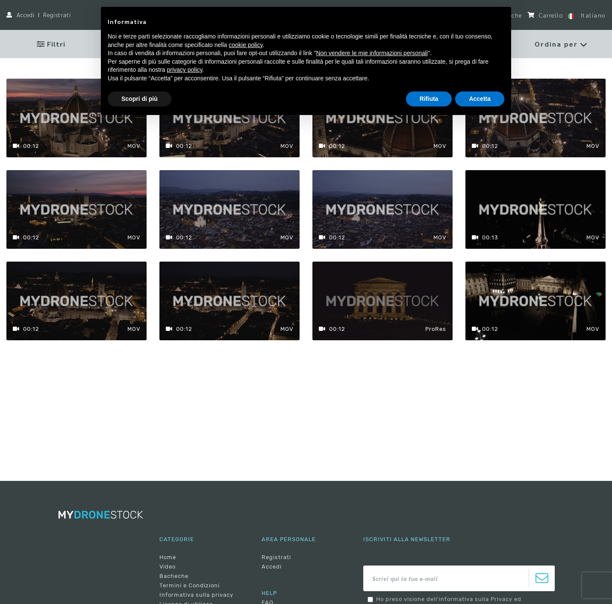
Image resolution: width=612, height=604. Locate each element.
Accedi (26, 14)
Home (167, 557)
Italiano (587, 15)
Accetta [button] (480, 98)
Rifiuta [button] (429, 98)
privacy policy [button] (185, 69)
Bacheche (173, 576)
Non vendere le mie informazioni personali (371, 53)
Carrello (545, 15)
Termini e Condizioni (189, 585)
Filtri (51, 43)
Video (167, 566)
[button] (561, 44)
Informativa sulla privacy (196, 595)
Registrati (57, 14)
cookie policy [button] (245, 44)
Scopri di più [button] (139, 98)
